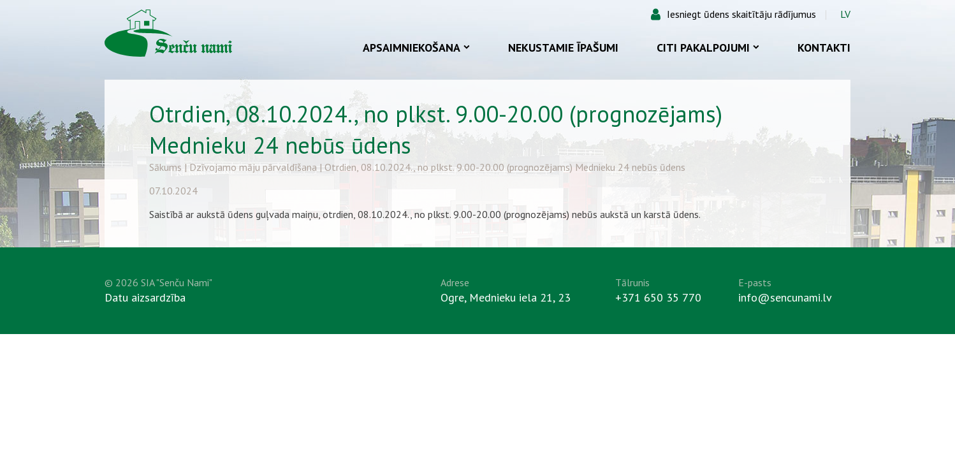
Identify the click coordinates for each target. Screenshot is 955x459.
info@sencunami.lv (785, 297)
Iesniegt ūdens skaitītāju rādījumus (741, 14)
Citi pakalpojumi (708, 47)
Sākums (165, 167)
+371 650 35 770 (658, 297)
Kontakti (824, 47)
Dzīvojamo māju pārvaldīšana (253, 167)
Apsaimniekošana (416, 47)
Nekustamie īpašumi (563, 47)
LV (845, 14)
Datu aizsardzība (145, 297)
